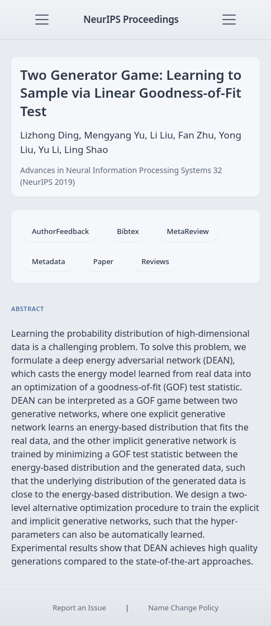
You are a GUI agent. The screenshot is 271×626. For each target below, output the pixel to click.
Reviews (155, 261)
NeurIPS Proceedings (131, 19)
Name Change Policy (183, 608)
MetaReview (188, 231)
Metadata (48, 261)
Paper (103, 261)
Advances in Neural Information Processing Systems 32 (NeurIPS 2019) (121, 176)
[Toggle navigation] (42, 19)
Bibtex (128, 231)
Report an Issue (79, 608)
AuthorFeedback (60, 231)
